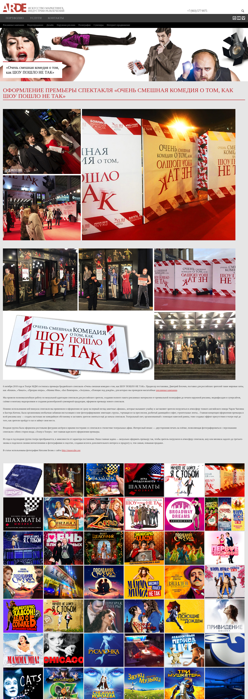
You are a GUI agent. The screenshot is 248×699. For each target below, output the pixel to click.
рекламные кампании (166, 390)
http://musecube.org (71, 450)
